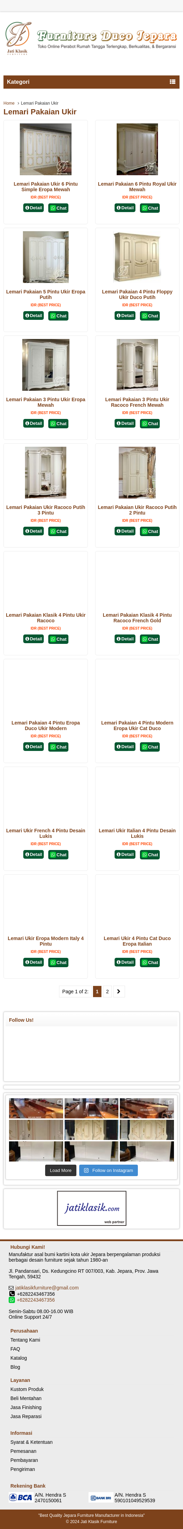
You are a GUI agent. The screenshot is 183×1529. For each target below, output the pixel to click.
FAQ (15, 1349)
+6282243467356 (36, 1300)
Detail (33, 207)
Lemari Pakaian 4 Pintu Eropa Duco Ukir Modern (45, 725)
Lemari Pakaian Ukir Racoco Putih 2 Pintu (137, 510)
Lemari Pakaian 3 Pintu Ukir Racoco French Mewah (137, 402)
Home (9, 103)
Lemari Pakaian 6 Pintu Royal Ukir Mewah (137, 186)
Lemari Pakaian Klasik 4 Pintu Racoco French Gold (137, 617)
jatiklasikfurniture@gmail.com (46, 1288)
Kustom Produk (27, 1389)
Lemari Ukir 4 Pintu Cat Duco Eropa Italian (137, 941)
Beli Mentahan (26, 1398)
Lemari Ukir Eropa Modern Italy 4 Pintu (46, 941)
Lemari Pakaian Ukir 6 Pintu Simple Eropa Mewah (45, 186)
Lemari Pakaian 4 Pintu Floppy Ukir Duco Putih (137, 294)
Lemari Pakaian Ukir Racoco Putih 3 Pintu (45, 510)
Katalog (18, 1358)
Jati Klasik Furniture (99, 1521)
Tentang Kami (25, 1340)
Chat (58, 208)
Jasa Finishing (26, 1407)
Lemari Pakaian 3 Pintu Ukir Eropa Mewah (45, 402)
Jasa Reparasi (26, 1416)
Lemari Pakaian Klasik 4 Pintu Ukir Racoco (46, 617)
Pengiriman (22, 1469)
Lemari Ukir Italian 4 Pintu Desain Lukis (137, 833)
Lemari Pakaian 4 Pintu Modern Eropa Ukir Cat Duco (137, 725)
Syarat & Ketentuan (31, 1442)
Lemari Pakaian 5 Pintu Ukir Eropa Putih (45, 294)
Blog (15, 1367)
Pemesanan (23, 1451)
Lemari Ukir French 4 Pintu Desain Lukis (45, 833)
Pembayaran (24, 1460)
